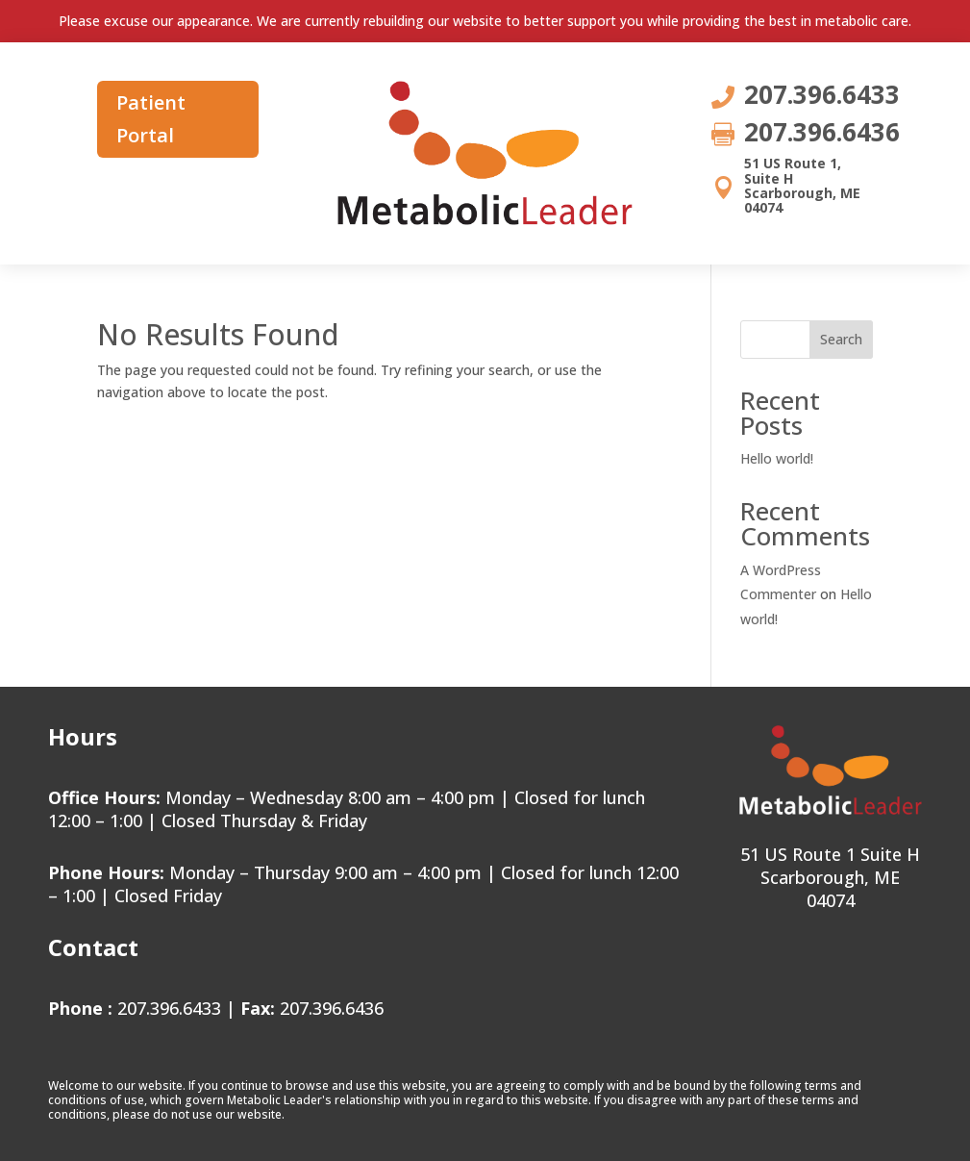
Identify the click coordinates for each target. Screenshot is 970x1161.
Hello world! (776, 458)
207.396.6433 (169, 1008)
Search (841, 339)
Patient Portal (151, 118)
